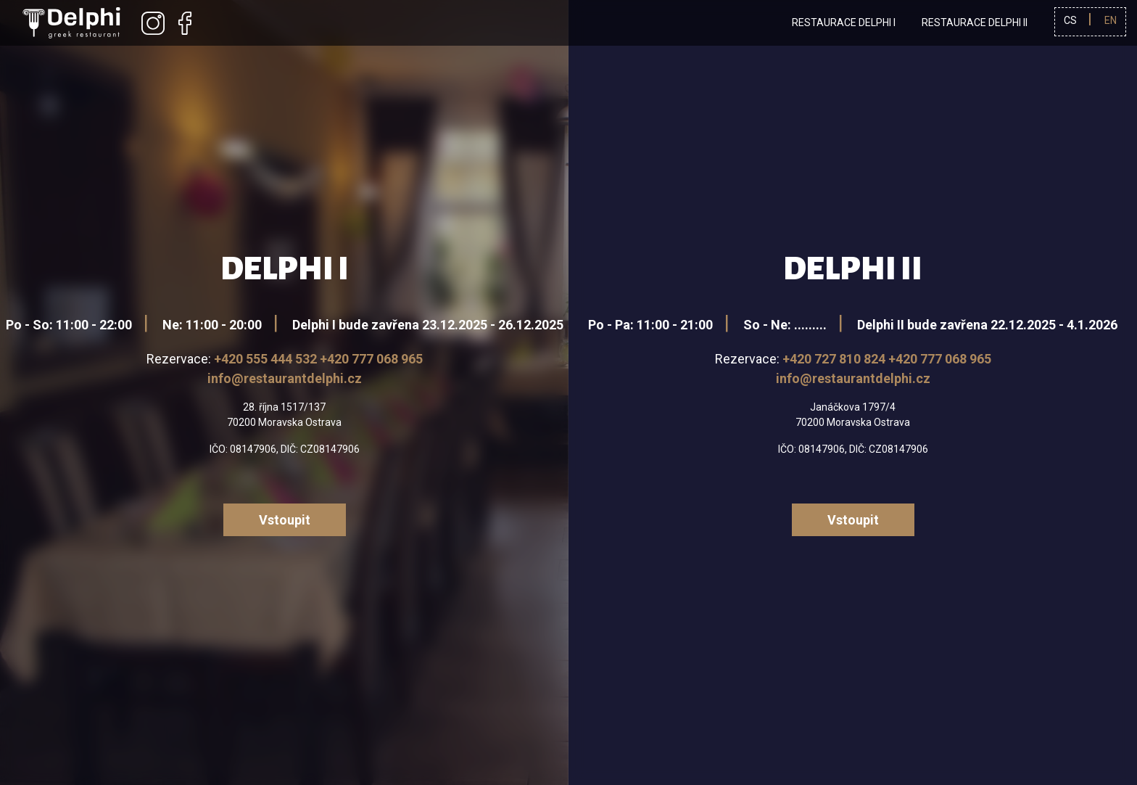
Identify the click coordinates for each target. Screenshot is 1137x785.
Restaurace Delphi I (844, 22)
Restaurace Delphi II (975, 22)
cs (1070, 20)
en (1110, 20)
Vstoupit (284, 519)
